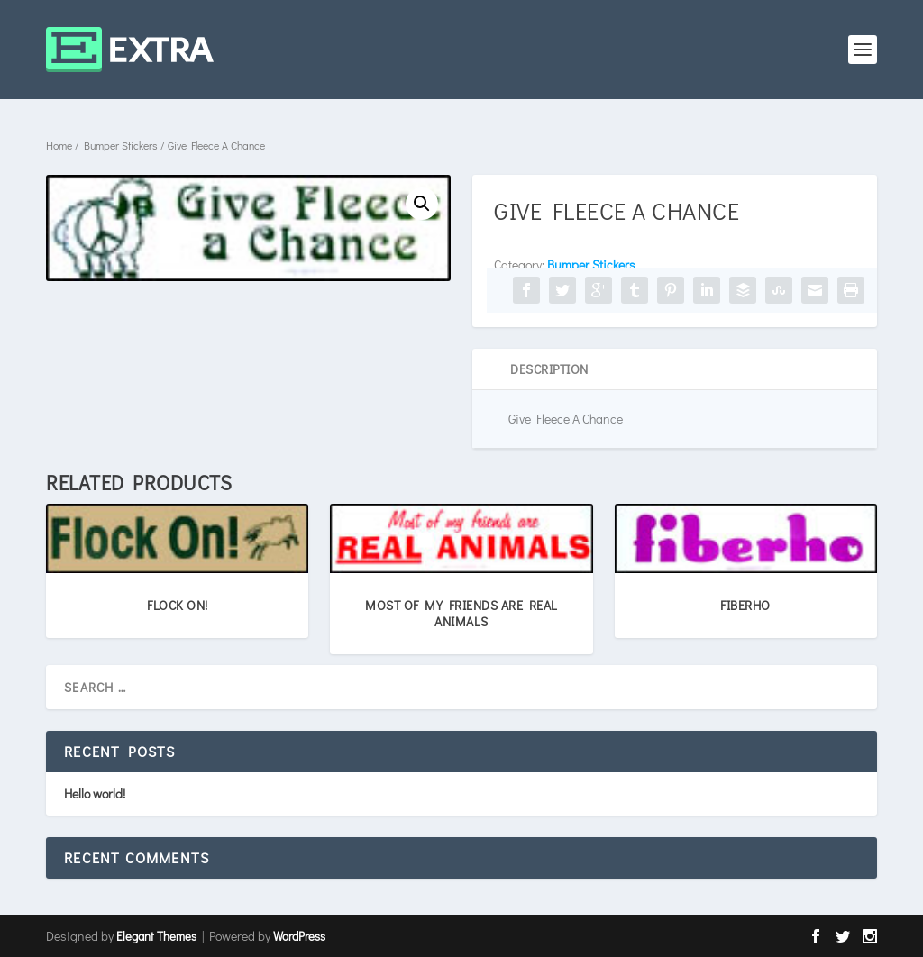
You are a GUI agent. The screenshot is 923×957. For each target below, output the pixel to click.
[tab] (674, 369)
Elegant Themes (156, 935)
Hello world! (94, 793)
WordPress (299, 935)
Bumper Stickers (121, 145)
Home (59, 145)
